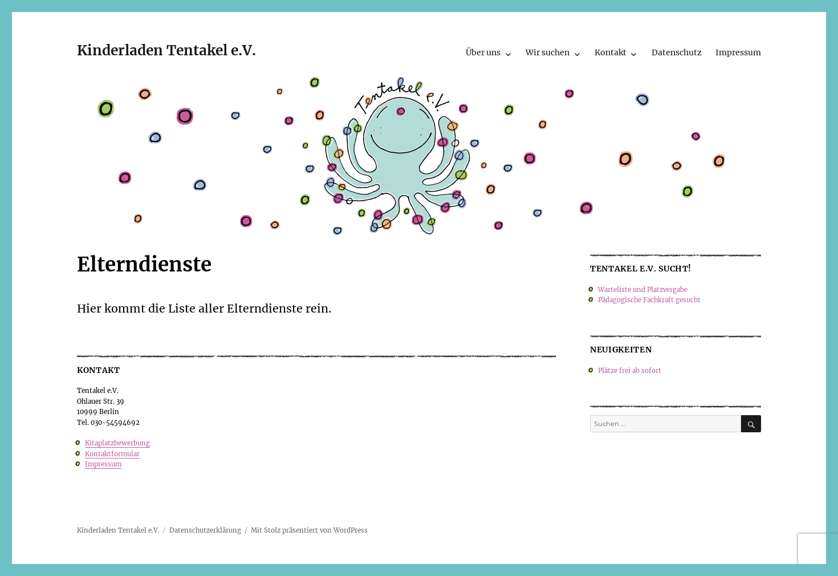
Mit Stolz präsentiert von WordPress (309, 530)
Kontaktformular (112, 454)
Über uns (483, 52)
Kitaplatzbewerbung (117, 443)
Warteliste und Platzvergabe (643, 290)
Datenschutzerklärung (205, 530)
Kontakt (611, 52)
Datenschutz (677, 52)
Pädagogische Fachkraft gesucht (649, 300)
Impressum (738, 52)
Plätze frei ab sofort (629, 371)
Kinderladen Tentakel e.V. (166, 50)
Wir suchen (547, 52)
